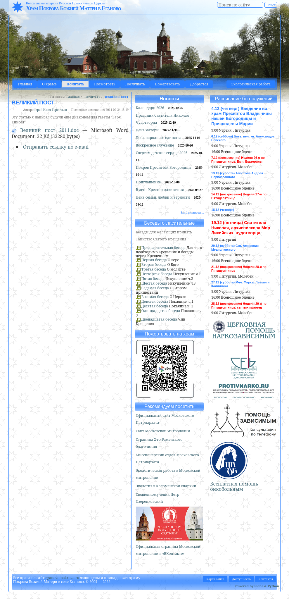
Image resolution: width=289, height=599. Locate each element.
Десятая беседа (154, 306)
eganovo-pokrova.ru (62, 577)
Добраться (199, 84)
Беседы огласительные (169, 223)
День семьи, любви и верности (163, 197)
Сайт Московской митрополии (163, 430)
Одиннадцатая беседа (160, 310)
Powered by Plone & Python (257, 586)
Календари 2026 (150, 107)
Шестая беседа (154, 283)
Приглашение (149, 182)
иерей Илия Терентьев (50, 110)
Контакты (265, 579)
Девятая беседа (154, 301)
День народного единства (159, 137)
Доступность (241, 579)
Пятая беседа (153, 278)
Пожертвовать (167, 84)
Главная (25, 84)
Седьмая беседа (155, 287)
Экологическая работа (251, 84)
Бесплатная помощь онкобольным (234, 486)
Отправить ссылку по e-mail (56, 147)
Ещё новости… (192, 212)
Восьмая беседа (155, 296)
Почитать (75, 84)
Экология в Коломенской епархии (166, 485)
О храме (49, 84)
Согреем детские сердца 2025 (162, 152)
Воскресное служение (155, 145)
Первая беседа (154, 259)
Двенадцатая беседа (159, 319)
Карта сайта (215, 579)
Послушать (135, 84)
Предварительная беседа (163, 247)
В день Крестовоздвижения (160, 189)
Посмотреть (104, 84)
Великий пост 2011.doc (47, 130)
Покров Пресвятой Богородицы (164, 167)
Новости (169, 98)
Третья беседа (153, 269)
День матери (148, 130)
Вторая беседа (154, 264)
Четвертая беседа (156, 273)
